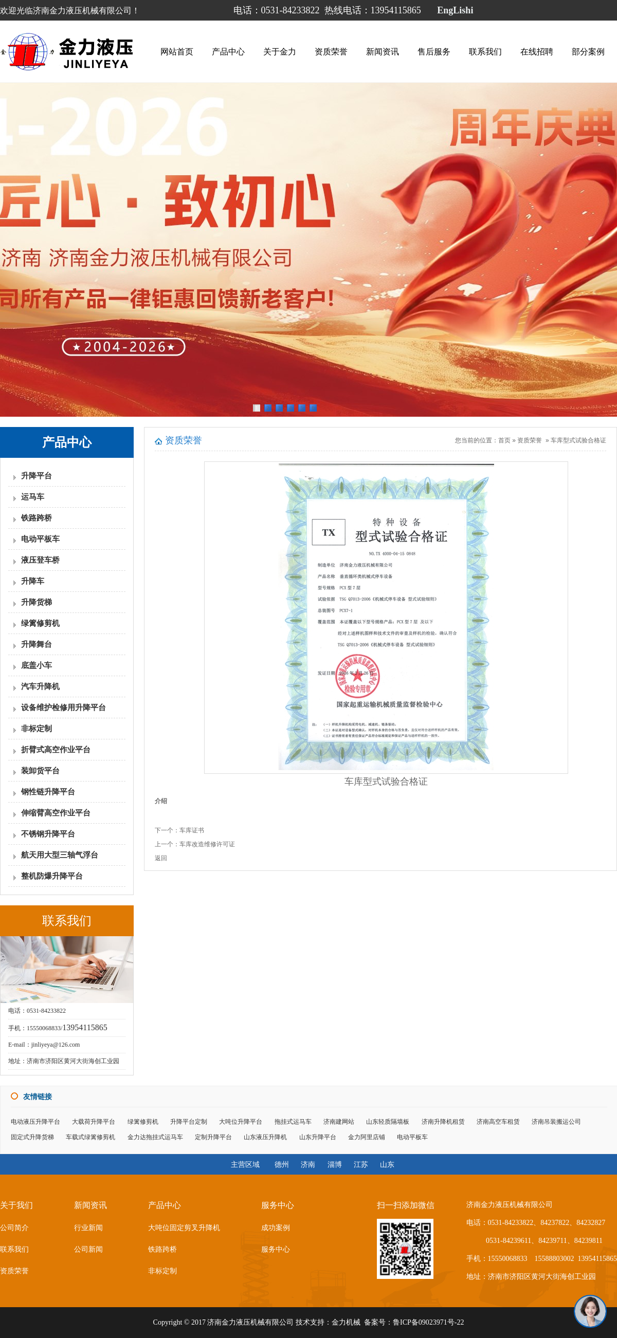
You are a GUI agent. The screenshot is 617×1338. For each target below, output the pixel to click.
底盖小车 (36, 665)
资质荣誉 (331, 51)
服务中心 (275, 1249)
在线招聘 (536, 51)
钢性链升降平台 (48, 792)
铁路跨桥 (36, 518)
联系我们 (485, 51)
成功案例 (275, 1228)
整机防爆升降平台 (52, 876)
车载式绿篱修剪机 (90, 1137)
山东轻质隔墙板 (387, 1121)
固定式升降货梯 (32, 1137)
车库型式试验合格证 (578, 440)
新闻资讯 (382, 51)
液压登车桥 (40, 560)
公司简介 (14, 1228)
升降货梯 (36, 602)
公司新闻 (88, 1249)
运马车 (32, 497)
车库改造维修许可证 (207, 844)
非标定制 (36, 728)
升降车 (32, 581)
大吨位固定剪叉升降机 (184, 1228)
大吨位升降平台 (240, 1121)
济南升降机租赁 (443, 1121)
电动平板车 (40, 539)
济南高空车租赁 (498, 1121)
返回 (161, 858)
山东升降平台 (317, 1137)
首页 (504, 440)
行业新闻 (88, 1228)
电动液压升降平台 (35, 1121)
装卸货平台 (40, 771)
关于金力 (279, 51)
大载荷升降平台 (93, 1121)
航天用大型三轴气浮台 (59, 855)
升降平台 (36, 476)
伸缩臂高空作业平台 (55, 813)
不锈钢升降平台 (48, 834)
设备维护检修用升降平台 (63, 707)
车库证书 (191, 830)
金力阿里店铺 (366, 1137)
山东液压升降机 (265, 1137)
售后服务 (434, 51)
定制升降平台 (213, 1137)
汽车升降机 (40, 686)
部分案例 (588, 51)
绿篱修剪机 (40, 623)
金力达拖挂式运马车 (155, 1137)
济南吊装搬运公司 (556, 1121)
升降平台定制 (188, 1121)
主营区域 (245, 1164)
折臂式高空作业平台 (55, 750)
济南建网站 (338, 1121)
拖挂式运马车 (293, 1121)
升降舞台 (36, 644)
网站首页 (176, 51)
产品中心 (228, 51)
